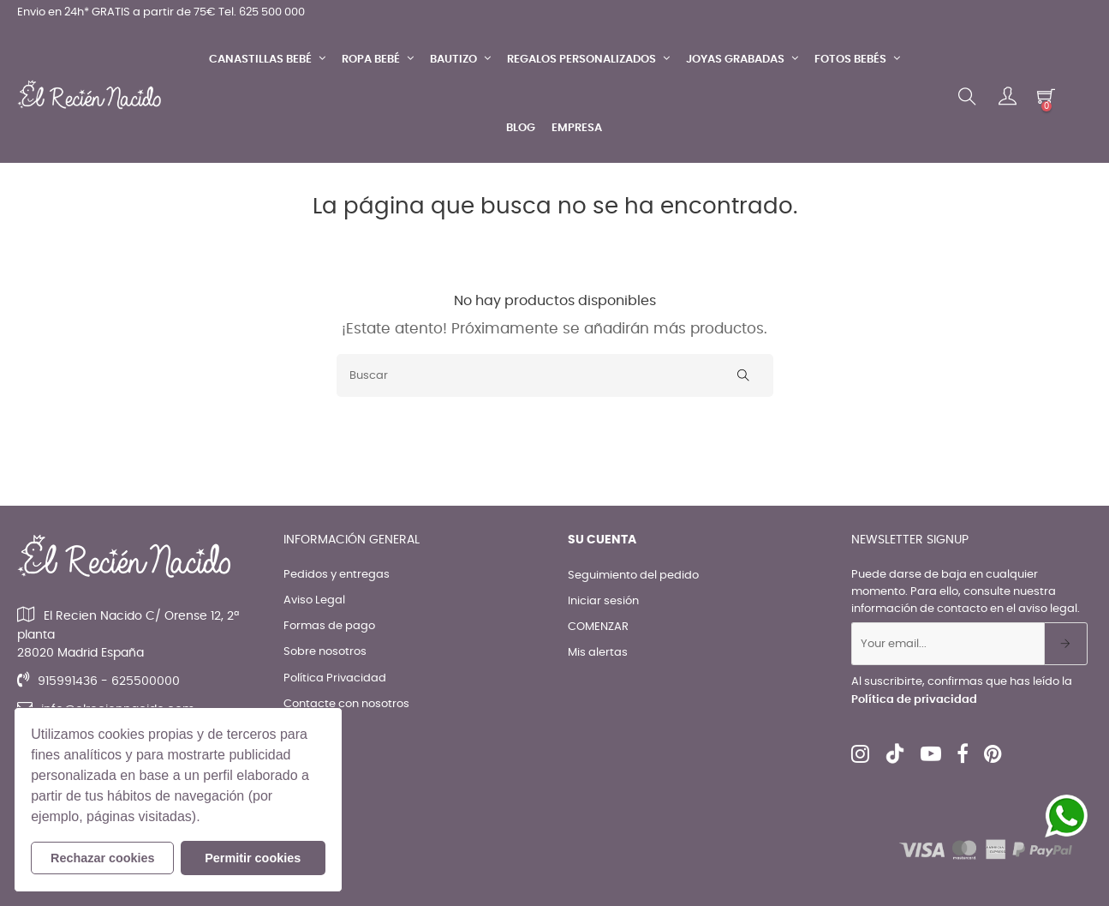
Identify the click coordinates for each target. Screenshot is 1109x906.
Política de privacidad (914, 699)
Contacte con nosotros (346, 704)
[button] (206, 818)
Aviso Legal (314, 600)
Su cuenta (602, 540)
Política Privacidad (334, 678)
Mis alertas (598, 652)
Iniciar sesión (603, 601)
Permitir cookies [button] (253, 858)
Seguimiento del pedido (633, 575)
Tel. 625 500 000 (261, 12)
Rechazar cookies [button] (103, 858)
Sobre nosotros (325, 651)
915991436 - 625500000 (109, 681)
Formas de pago (329, 626)
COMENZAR (598, 627)
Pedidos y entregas (336, 574)
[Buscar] (554, 375)
